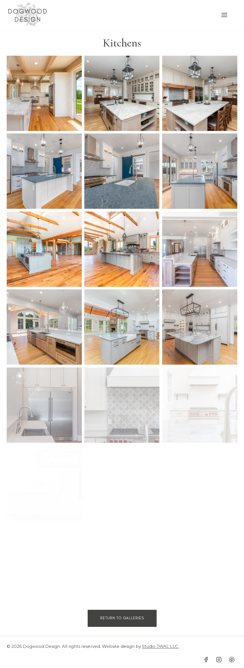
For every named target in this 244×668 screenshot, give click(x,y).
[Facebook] (206, 659)
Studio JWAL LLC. (160, 646)
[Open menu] (227, 15)
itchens (125, 43)
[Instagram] (218, 659)
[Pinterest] (231, 659)
